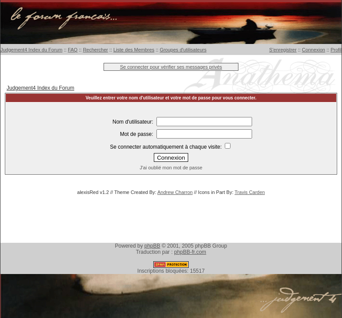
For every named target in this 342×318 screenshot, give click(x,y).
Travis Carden (249, 192)
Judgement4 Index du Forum (31, 49)
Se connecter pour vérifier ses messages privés (171, 66)
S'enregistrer (283, 49)
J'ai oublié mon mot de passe (171, 167)
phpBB (152, 246)
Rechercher (95, 49)
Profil (336, 49)
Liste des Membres (133, 49)
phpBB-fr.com (190, 252)
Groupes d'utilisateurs (183, 49)
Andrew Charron (175, 192)
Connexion (313, 49)
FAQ (73, 49)
